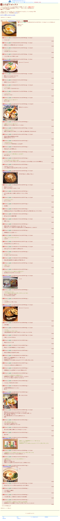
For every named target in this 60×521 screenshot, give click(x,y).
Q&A (17, 517)
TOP (3, 517)
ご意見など (19, 518)
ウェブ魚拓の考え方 (34, 517)
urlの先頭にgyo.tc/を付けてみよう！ (18, 0)
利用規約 (46, 517)
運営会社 (4, 518)
